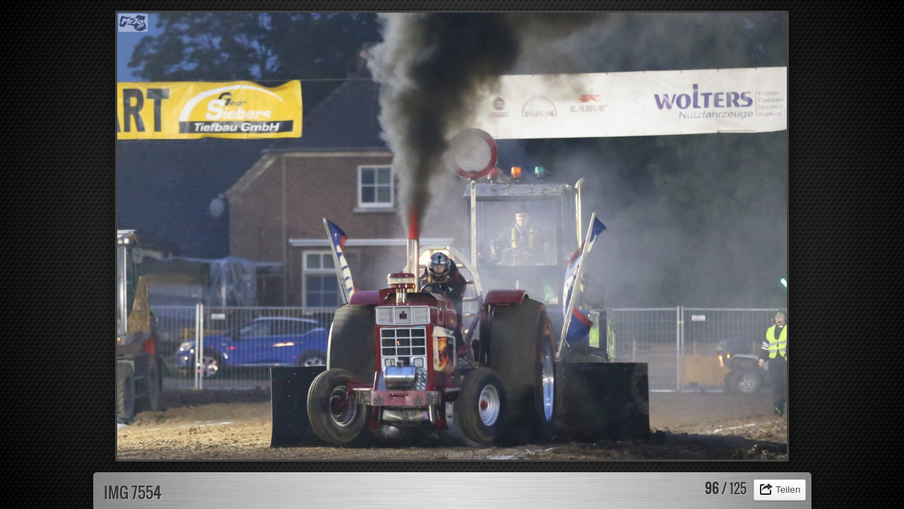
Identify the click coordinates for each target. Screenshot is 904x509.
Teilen (788, 489)
